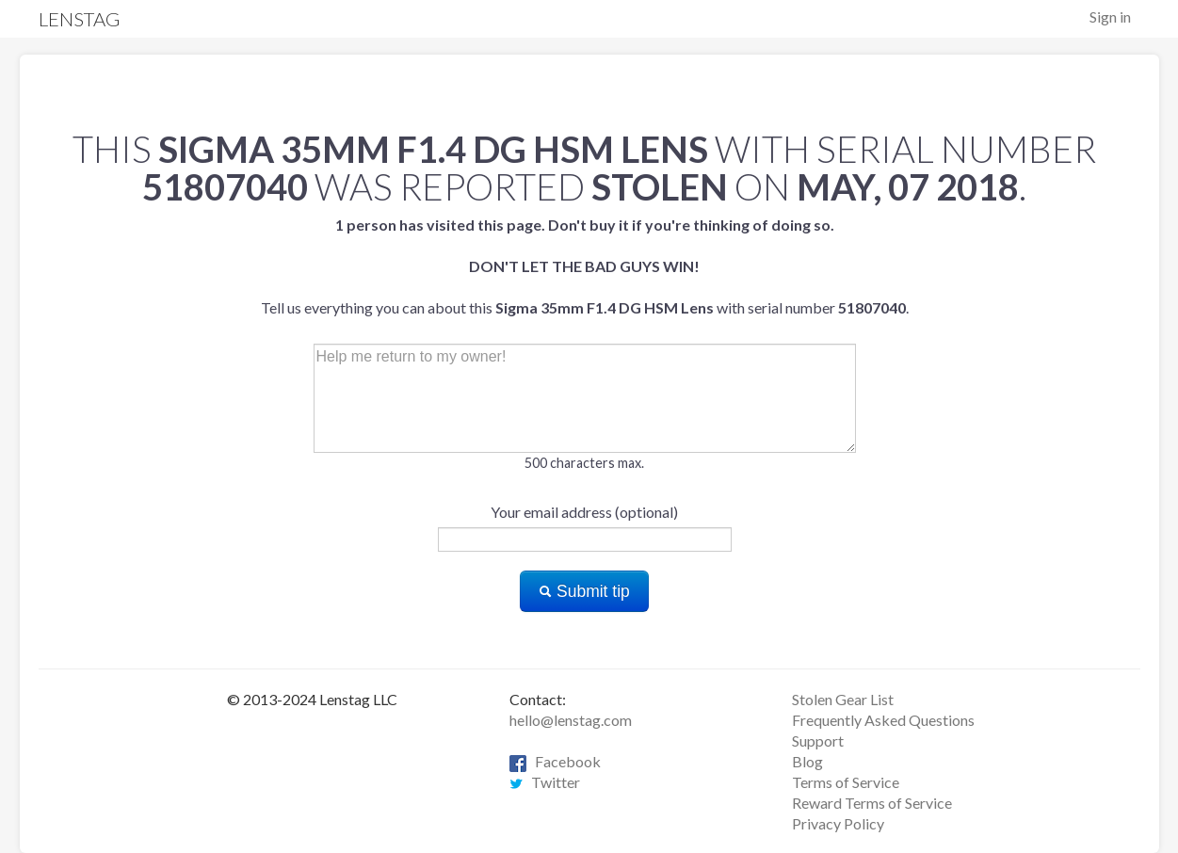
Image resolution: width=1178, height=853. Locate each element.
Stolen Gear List (843, 699)
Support (818, 740)
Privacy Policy (838, 823)
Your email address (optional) (584, 512)
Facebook (555, 761)
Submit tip (584, 591)
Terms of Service (845, 782)
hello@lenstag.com (570, 720)
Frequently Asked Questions (883, 720)
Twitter (544, 782)
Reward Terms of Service (872, 803)
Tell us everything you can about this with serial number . (585, 266)
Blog (807, 761)
